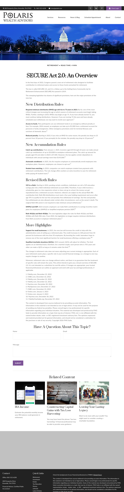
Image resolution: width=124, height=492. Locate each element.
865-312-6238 (40, 2)
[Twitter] (90, 2)
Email (65, 325)
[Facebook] (101, 2)
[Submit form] (18, 356)
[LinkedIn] (96, 2)
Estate (35, 475)
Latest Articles (37, 484)
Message (16, 338)
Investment (36, 473)
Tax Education (37, 478)
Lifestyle (35, 482)
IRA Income (22, 401)
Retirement (36, 471)
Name (15, 325)
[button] (50, 11)
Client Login (114, 2)
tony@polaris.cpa (55, 2)
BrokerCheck (97, 469)
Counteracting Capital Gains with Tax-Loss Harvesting (60, 404)
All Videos (36, 487)
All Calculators (37, 489)
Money (35, 480)
